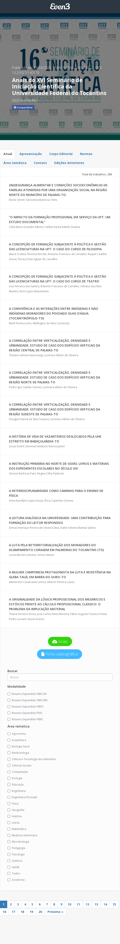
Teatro (13, 873)
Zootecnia (16, 880)
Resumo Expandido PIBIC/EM (27, 700)
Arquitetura (16, 740)
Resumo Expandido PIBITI (25, 706)
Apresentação (30, 154)
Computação (17, 772)
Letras (13, 822)
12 (87, 904)
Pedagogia (16, 848)
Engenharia (16, 791)
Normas (86, 154)
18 (22, 912)
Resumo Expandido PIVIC (25, 713)
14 (105, 904)
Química (14, 861)
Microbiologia (18, 842)
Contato (40, 163)
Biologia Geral (18, 746)
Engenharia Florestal (22, 797)
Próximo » (55, 912)
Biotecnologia (18, 753)
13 (96, 904)
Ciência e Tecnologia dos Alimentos (31, 759)
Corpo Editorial (60, 154)
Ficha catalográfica (59, 654)
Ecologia (14, 778)
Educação (15, 784)
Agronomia (16, 734)
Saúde (13, 867)
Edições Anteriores (69, 163)
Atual (8, 154)
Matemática (16, 829)
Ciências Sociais (19, 765)
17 (13, 912)
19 (31, 912)
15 (114, 904)
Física (13, 803)
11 (78, 904)
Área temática (15, 163)
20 (40, 912)
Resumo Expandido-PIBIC (25, 719)
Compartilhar (23, 107)
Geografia (15, 810)
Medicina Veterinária (22, 835)
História (14, 816)
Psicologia (16, 854)
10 (69, 904)
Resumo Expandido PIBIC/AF (27, 694)
